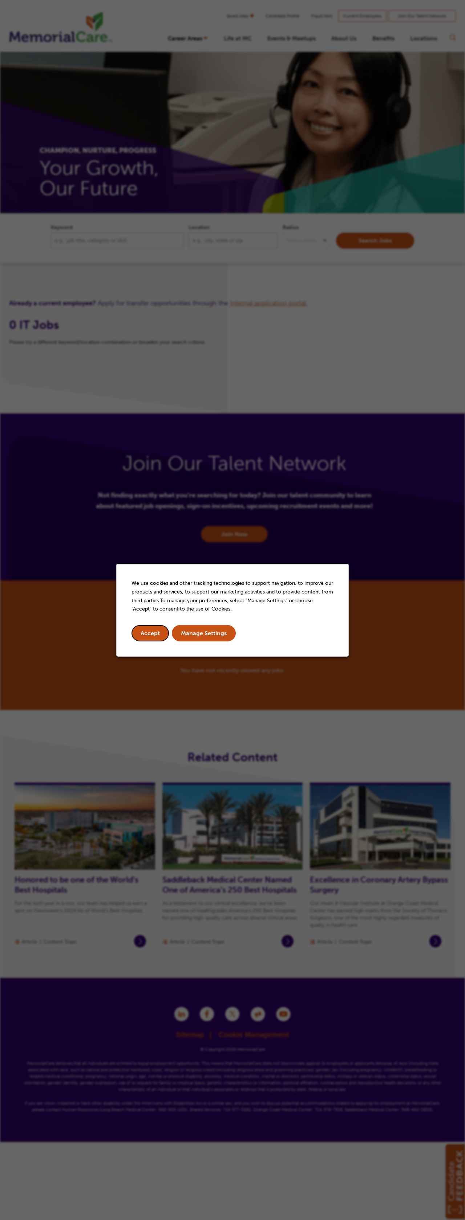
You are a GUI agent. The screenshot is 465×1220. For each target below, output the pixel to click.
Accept (150, 633)
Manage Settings (204, 633)
